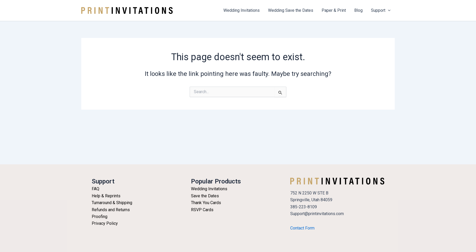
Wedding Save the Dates (290, 10)
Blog (358, 10)
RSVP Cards (202, 209)
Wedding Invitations (241, 10)
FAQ (95, 188)
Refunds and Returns (111, 209)
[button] (388, 10)
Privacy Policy (105, 223)
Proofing (99, 216)
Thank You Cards (206, 202)
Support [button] (381, 10)
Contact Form (302, 228)
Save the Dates (205, 195)
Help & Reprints (106, 195)
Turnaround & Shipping (112, 202)
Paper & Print (334, 10)
